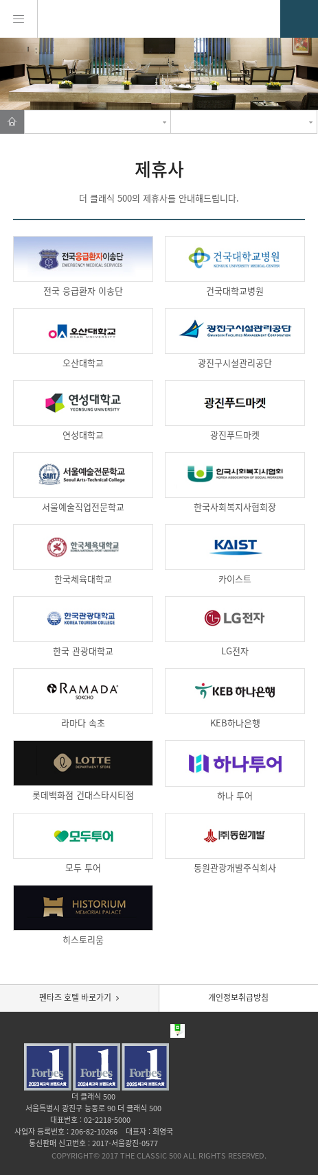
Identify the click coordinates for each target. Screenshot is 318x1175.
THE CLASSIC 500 (159, 18)
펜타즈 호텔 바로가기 (75, 997)
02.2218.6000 (299, 19)
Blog (159, 1031)
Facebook (142, 1031)
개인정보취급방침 (238, 997)
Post (177, 1031)
